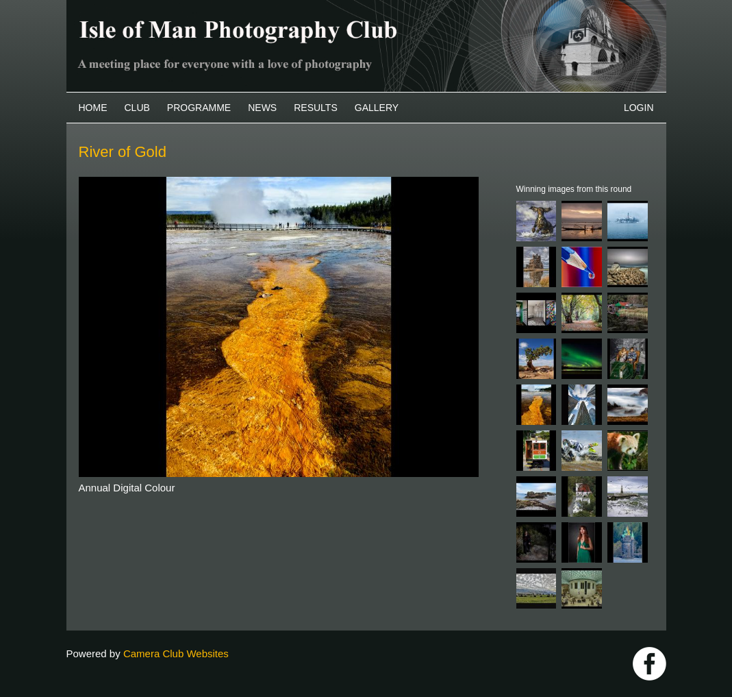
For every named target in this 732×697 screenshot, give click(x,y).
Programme (199, 107)
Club (137, 107)
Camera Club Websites (176, 653)
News (262, 107)
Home (93, 107)
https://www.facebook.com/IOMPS (649, 664)
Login (639, 107)
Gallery (377, 107)
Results (316, 107)
